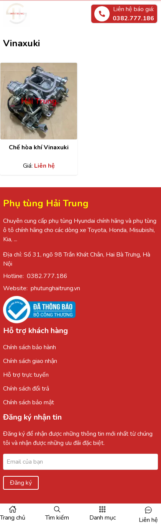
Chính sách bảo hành (29, 347)
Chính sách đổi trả (26, 388)
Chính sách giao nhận (30, 361)
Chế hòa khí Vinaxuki (39, 147)
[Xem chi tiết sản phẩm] (38, 101)
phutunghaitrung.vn (55, 288)
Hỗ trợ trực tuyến (26, 375)
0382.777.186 (47, 276)
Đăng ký (21, 483)
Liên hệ (148, 520)
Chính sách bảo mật (28, 402)
